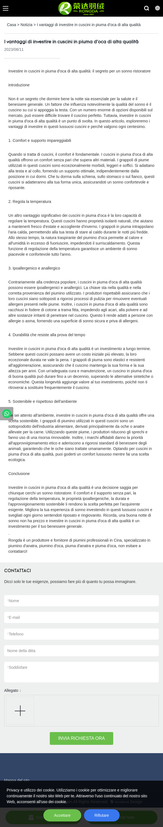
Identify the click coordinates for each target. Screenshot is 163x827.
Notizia (27, 24)
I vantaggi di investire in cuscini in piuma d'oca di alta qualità (88, 24)
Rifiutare (102, 815)
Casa (11, 24)
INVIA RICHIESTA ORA (81, 738)
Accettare (62, 815)
